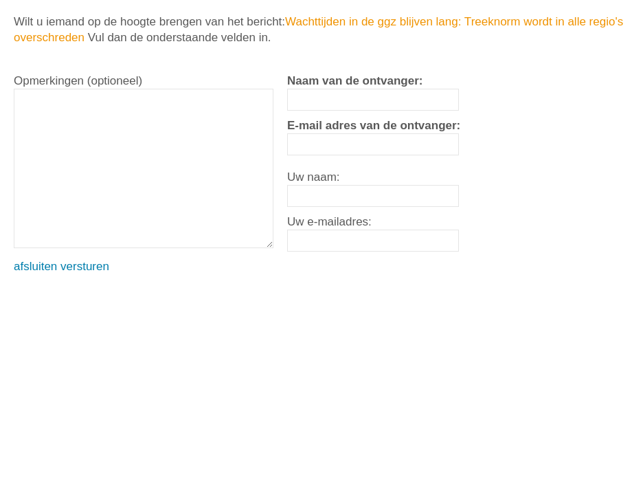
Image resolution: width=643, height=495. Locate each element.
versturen (84, 266)
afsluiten (35, 266)
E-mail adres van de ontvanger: (373, 125)
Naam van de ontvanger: (354, 80)
